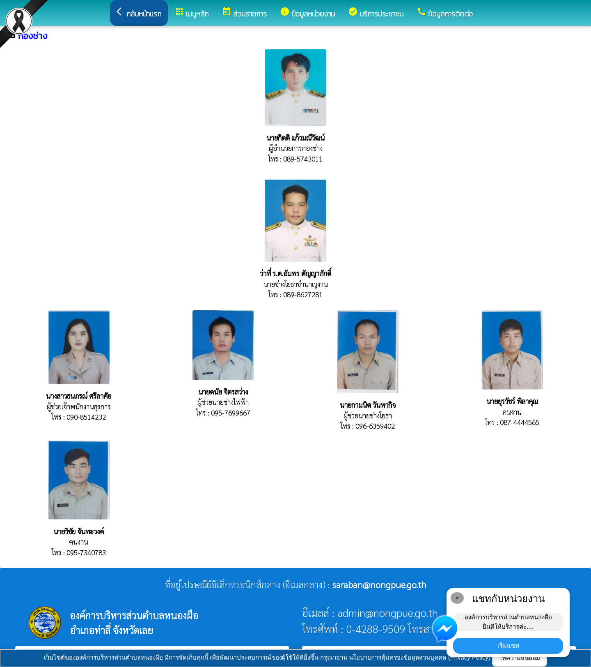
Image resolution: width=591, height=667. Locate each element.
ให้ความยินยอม (519, 657)
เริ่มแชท (508, 645)
